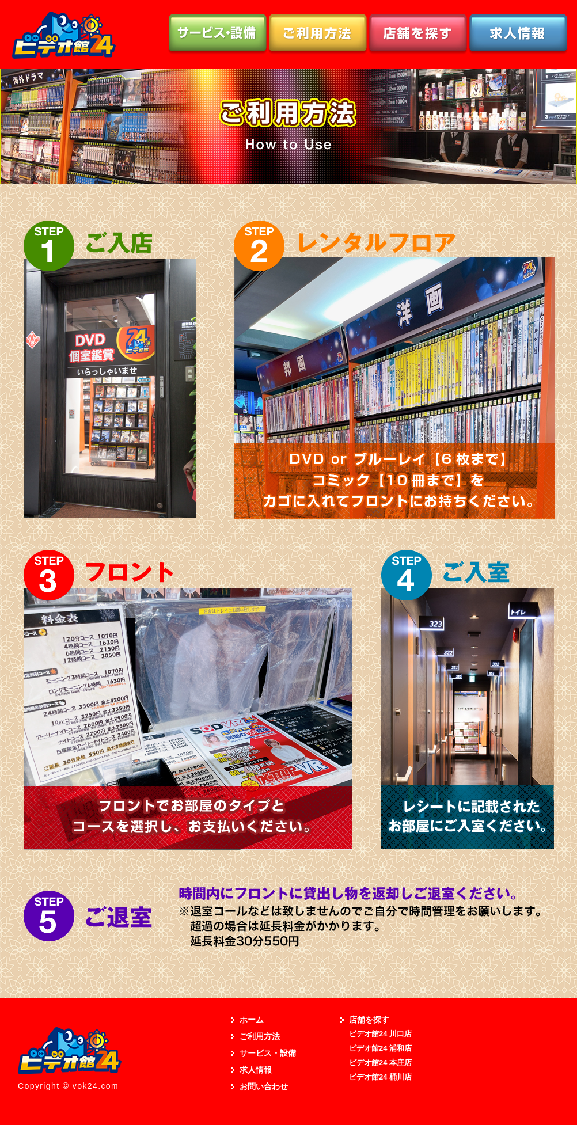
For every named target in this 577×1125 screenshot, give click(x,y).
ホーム (252, 1019)
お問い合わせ (264, 1086)
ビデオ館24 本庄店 (380, 1062)
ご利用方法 (260, 1036)
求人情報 (256, 1069)
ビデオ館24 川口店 (380, 1033)
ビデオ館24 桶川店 (380, 1077)
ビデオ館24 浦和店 (380, 1048)
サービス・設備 (268, 1053)
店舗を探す (369, 1019)
